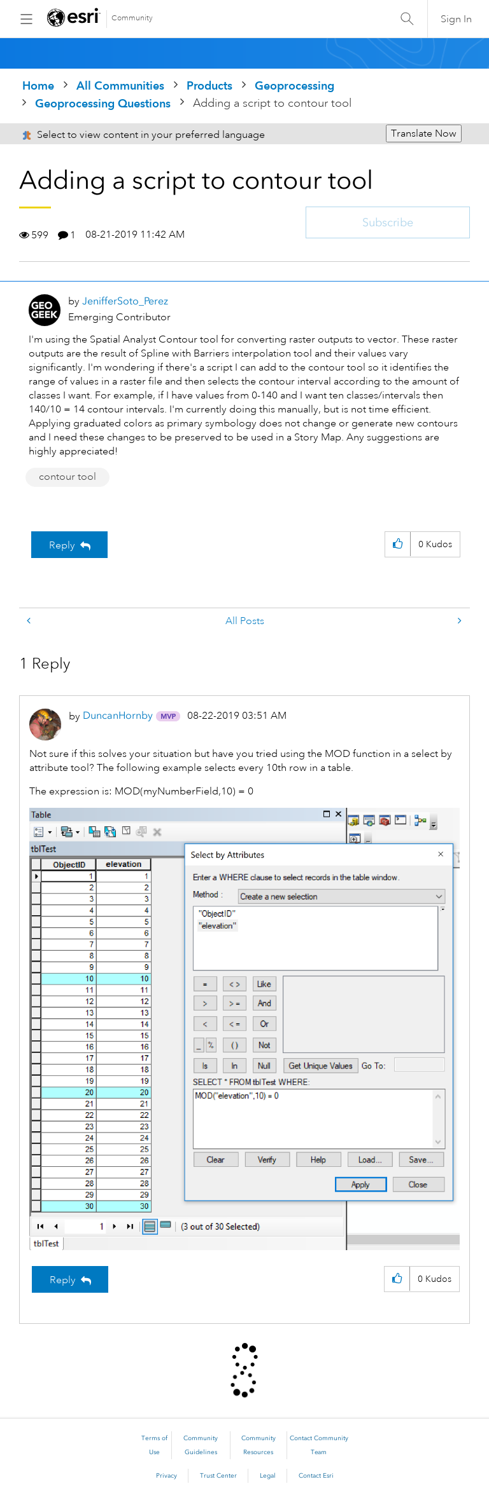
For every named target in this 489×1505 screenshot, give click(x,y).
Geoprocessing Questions (103, 103)
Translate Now (424, 133)
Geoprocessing (294, 85)
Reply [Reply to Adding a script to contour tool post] (62, 545)
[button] (397, 544)
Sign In (456, 19)
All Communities (120, 85)
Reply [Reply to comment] (63, 1280)
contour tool (67, 476)
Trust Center (218, 1476)
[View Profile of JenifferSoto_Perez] (125, 301)
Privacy (166, 1476)
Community (132, 18)
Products (209, 85)
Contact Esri (316, 1476)
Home (38, 85)
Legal (268, 1476)
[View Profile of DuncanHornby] (118, 715)
